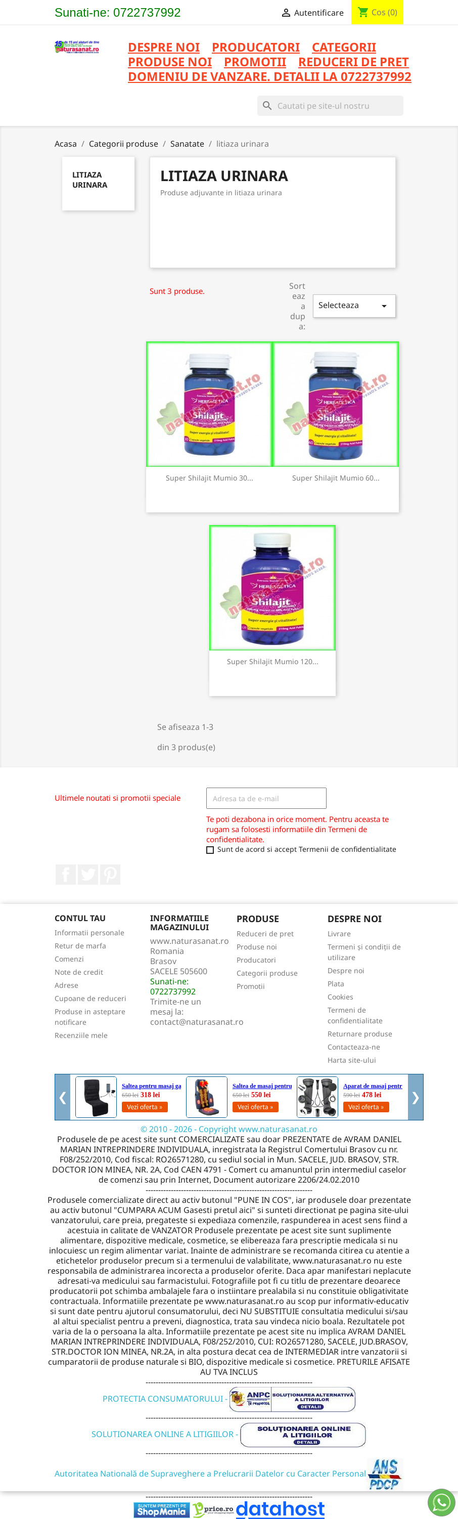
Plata (336, 983)
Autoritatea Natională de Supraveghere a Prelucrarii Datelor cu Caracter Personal (229, 1473)
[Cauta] (330, 106)
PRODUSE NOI (170, 62)
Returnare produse (360, 1033)
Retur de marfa (80, 945)
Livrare (339, 933)
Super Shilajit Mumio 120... (272, 661)
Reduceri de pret (265, 933)
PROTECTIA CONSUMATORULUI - (229, 1398)
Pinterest (110, 874)
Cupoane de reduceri (90, 998)
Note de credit (79, 972)
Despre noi (164, 47)
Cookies (340, 997)
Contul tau (80, 918)
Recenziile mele (81, 1035)
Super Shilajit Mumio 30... (209, 478)
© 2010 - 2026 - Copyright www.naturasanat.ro (229, 1129)
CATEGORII (344, 47)
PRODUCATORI (256, 47)
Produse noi (257, 946)
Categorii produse (267, 973)
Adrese (66, 985)
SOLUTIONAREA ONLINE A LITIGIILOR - (229, 1434)
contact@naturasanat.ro (197, 1021)
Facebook (66, 874)
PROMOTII (255, 62)
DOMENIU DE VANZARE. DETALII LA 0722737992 (269, 77)
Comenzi (69, 959)
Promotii (251, 986)
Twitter (88, 874)
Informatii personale (89, 932)
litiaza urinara (89, 179)
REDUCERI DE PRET (353, 62)
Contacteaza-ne (354, 1047)
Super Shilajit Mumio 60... (336, 478)
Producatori (256, 960)
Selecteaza (354, 305)
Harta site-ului (352, 1060)
